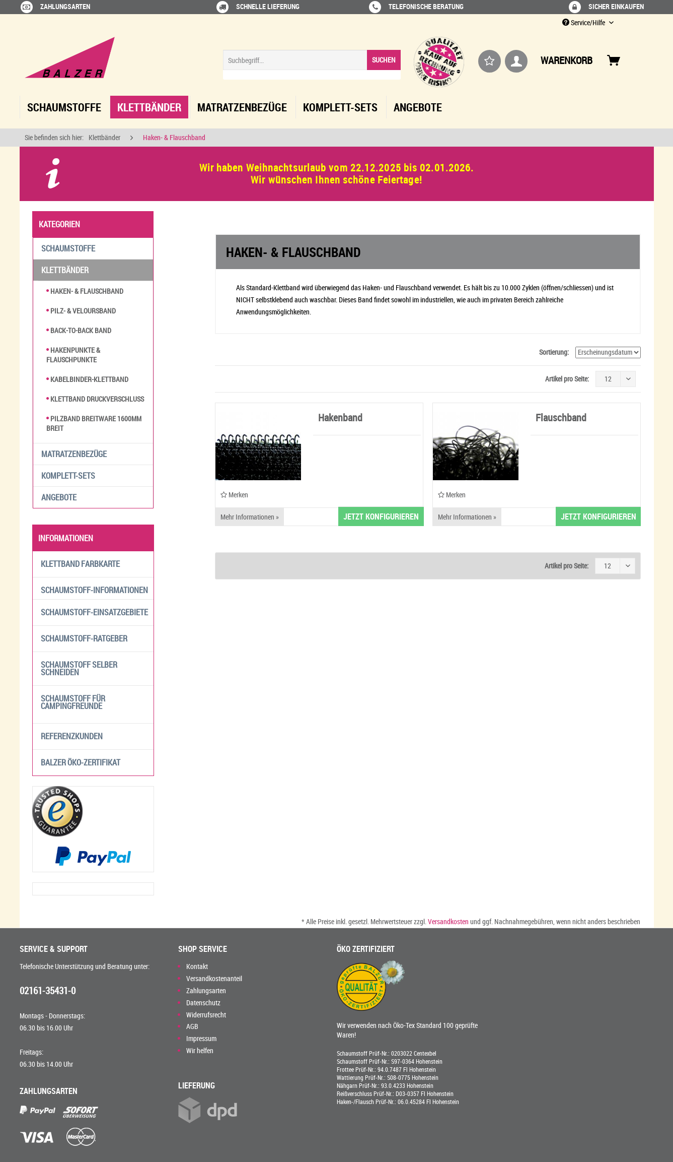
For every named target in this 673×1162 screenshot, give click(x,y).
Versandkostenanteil (214, 978)
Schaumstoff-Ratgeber (84, 638)
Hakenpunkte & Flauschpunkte (73, 354)
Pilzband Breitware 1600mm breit (93, 423)
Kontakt (197, 966)
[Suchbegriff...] (312, 60)
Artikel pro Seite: (567, 378)
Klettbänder (65, 270)
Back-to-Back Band (78, 330)
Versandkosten (448, 921)
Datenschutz (203, 1002)
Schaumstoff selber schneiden (79, 668)
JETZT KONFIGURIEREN (381, 516)
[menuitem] (312, 65)
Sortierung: (554, 352)
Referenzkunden (72, 736)
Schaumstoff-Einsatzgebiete (94, 612)
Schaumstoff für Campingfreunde (73, 702)
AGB (192, 1026)
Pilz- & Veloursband (81, 310)
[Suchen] (384, 60)
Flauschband (561, 418)
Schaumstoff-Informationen (94, 590)
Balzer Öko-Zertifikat (80, 762)
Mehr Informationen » (249, 517)
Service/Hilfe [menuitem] (584, 22)
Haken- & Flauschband (84, 291)
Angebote (59, 497)
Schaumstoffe (68, 248)
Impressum (201, 1038)
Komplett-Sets (68, 475)
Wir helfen (199, 1050)
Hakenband (340, 418)
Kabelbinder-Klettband (87, 379)
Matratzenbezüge (74, 454)
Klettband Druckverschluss (95, 399)
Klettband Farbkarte (80, 563)
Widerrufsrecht (206, 1014)
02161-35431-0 (48, 990)
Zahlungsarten (206, 990)
